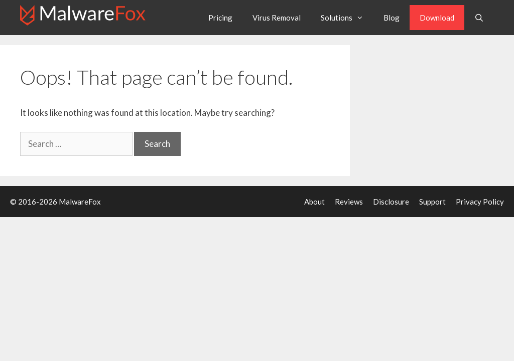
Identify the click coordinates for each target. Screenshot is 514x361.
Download (437, 17)
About (314, 201)
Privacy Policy (480, 201)
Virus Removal (276, 17)
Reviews (349, 201)
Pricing (220, 17)
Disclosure (391, 201)
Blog (391, 17)
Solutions (347, 17)
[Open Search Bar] (479, 17)
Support (432, 201)
